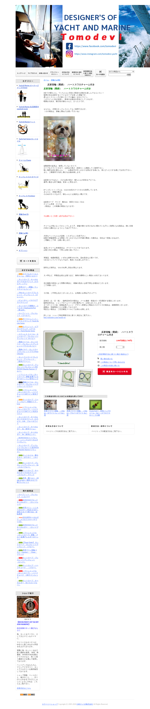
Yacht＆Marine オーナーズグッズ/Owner (28, 94)
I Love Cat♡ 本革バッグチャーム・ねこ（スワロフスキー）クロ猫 (100, 413)
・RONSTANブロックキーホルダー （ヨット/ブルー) (27, 527)
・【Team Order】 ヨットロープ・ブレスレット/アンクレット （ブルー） (27, 545)
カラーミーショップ (50, 704)
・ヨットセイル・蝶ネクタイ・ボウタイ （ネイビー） (27, 457)
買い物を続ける (106, 359)
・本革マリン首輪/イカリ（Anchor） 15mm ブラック (27, 552)
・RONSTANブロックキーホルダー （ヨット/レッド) (27, 502)
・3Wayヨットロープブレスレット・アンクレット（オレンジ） (27, 295)
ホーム (46, 80)
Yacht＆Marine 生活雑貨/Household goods (28, 112)
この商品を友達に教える (110, 365)
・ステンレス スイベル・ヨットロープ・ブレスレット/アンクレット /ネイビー (27, 336)
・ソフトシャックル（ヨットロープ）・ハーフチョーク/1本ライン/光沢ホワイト (27, 410)
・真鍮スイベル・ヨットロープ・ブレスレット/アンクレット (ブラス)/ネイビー (27, 344)
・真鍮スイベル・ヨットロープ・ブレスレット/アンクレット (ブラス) (27, 384)
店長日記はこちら (24, 688)
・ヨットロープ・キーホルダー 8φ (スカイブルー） (27, 583)
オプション (23, 250)
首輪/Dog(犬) (28, 221)
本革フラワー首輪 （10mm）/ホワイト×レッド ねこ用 (54, 413)
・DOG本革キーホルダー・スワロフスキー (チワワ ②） (28, 519)
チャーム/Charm (28, 166)
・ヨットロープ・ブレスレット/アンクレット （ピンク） (27, 560)
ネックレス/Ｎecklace (28, 203)
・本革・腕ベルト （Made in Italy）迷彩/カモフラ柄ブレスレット (28, 480)
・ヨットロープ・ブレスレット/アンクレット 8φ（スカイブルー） (27, 465)
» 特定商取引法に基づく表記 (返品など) (113, 354)
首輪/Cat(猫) (28, 239)
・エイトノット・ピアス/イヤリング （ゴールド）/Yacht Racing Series (27, 329)
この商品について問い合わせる (112, 362)
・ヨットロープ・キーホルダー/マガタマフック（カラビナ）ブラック (27, 473)
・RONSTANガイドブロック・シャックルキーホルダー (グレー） (27, 440)
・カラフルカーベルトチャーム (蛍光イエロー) (27, 275)
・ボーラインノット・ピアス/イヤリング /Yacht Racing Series (28, 321)
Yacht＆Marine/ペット (28, 128)
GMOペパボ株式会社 (84, 704)
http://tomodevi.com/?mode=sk (55, 317)
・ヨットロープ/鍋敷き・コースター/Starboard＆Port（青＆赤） (27, 308)
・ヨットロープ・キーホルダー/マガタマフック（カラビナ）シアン (27, 282)
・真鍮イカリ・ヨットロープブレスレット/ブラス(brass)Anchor (27, 352)
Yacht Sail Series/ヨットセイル (28, 147)
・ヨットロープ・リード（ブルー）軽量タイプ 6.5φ (27, 402)
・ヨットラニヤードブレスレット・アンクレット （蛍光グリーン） (27, 359)
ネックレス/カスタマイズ (28, 184)
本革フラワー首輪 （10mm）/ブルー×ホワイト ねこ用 (77, 413)
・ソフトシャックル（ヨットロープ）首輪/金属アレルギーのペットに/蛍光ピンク (27, 377)
